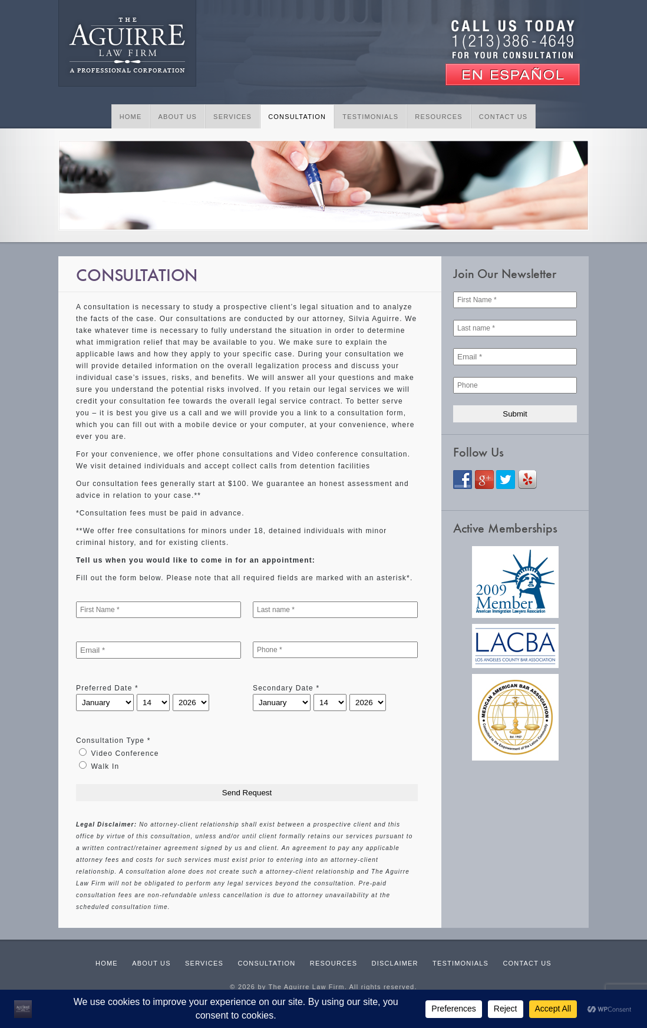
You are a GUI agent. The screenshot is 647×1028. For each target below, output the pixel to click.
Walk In (99, 766)
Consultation (297, 116)
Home (131, 116)
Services (232, 116)
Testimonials (370, 116)
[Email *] (158, 650)
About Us (177, 116)
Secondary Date (286, 688)
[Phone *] (335, 650)
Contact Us (503, 116)
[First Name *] (158, 609)
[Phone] (515, 385)
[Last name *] (335, 609)
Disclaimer (395, 963)
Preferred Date (107, 688)
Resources (438, 116)
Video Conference (119, 753)
